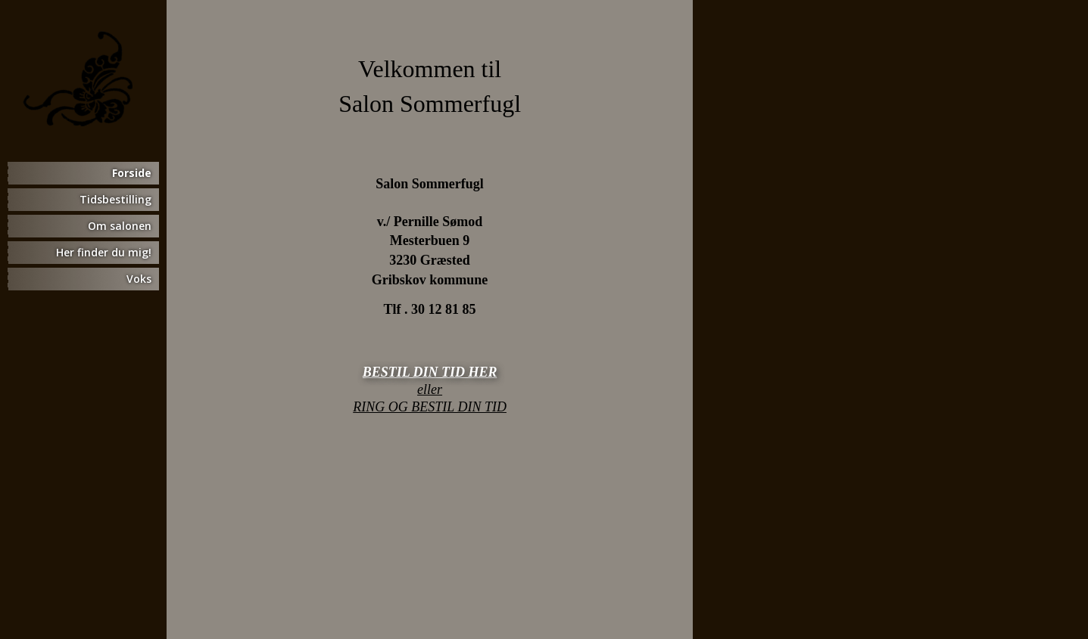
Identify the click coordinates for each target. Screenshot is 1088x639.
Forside (131, 173)
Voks (138, 278)
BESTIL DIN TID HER (430, 372)
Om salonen (119, 226)
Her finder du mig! (103, 252)
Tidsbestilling (115, 199)
